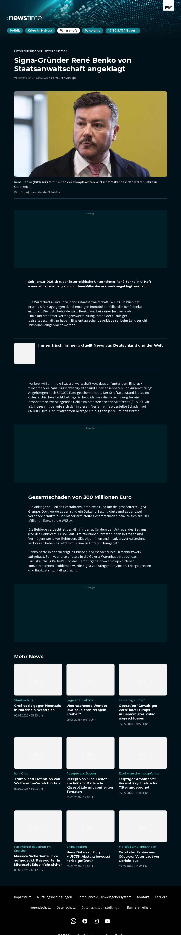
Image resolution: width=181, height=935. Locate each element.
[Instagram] (96, 921)
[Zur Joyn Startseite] (168, 5)
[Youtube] (107, 921)
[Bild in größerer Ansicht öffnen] (90, 134)
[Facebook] (85, 921)
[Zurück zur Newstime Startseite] (24, 17)
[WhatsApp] (73, 921)
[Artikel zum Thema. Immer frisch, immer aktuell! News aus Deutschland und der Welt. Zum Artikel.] (90, 353)
